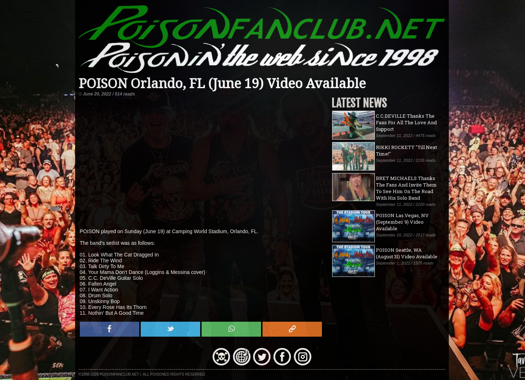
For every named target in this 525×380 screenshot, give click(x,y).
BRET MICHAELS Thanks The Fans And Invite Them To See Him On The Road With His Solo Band (406, 188)
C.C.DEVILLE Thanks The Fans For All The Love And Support (406, 122)
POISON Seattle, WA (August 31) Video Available (407, 253)
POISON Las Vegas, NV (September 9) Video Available (402, 222)
